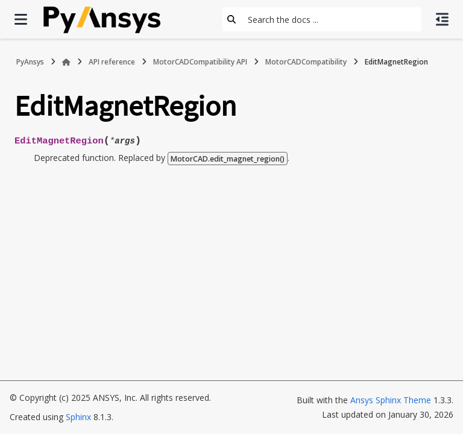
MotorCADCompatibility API (200, 62)
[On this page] (442, 19)
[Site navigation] (21, 19)
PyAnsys (30, 62)
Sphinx (78, 417)
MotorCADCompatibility (306, 62)
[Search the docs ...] (331, 19)
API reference (112, 62)
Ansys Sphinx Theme (390, 400)
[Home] (66, 62)
